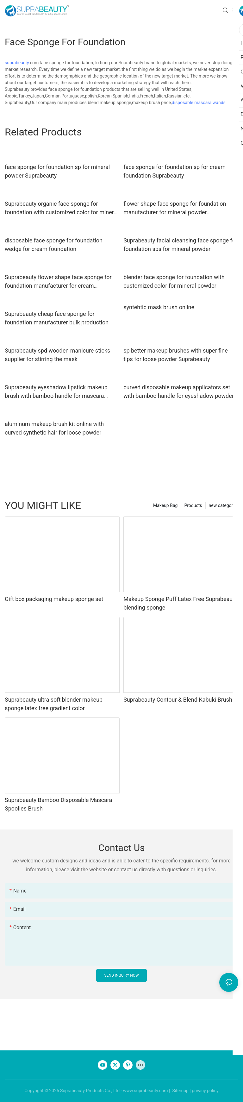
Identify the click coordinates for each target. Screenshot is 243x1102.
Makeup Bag (165, 505)
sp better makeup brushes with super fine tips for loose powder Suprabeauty (175, 354)
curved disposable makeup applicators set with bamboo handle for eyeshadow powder (178, 391)
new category (222, 505)
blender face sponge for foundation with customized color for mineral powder (174, 281)
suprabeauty (17, 62)
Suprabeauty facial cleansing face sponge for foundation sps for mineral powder (180, 244)
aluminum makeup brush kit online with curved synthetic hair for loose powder (54, 428)
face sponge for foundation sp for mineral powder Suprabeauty (57, 171)
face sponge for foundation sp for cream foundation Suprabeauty (174, 171)
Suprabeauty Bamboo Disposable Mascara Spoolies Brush (58, 804)
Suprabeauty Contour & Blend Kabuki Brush (177, 699)
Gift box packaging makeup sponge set (54, 599)
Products (193, 505)
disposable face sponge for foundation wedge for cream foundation (54, 244)
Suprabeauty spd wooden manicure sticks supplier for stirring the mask (57, 354)
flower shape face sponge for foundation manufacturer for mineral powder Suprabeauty (174, 208)
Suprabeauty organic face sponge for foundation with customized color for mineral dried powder (61, 208)
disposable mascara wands (199, 102)
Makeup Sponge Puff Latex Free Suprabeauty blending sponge (180, 603)
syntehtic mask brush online (158, 307)
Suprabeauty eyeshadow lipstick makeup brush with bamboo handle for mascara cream (56, 392)
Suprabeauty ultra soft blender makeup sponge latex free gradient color (54, 703)
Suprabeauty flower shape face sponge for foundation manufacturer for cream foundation (58, 282)
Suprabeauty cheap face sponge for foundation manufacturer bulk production (57, 318)
